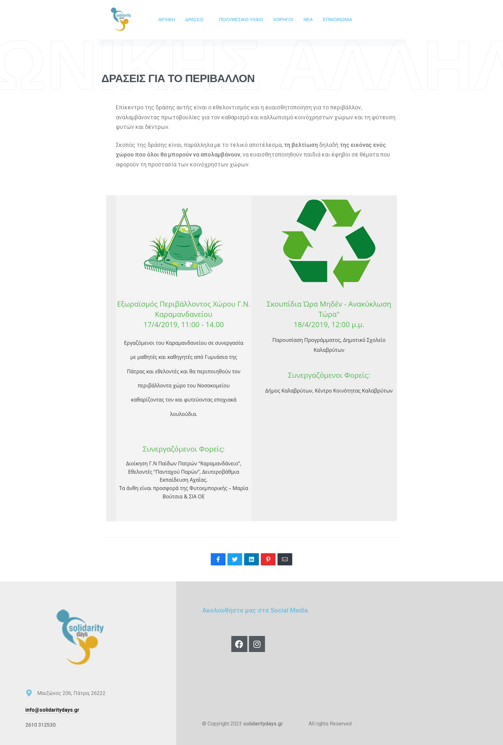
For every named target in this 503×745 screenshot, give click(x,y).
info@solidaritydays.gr (52, 710)
